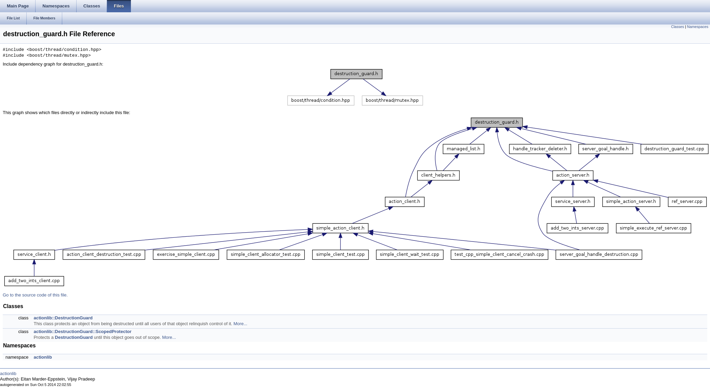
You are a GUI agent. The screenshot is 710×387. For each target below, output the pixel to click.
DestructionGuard (74, 337)
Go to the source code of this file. (35, 295)
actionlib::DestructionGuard (63, 317)
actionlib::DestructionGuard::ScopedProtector (82, 331)
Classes (677, 27)
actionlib (43, 357)
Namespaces (697, 27)
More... (240, 323)
